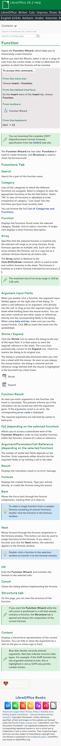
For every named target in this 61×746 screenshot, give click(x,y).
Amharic (27, 18)
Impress (42, 12)
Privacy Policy (32, 711)
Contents (7, 26)
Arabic (39, 18)
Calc (32, 12)
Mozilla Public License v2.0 (24, 722)
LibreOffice (9, 12)
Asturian (51, 18)
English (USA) (11, 18)
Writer (22, 12)
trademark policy (38, 736)
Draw (53, 12)
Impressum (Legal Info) (13, 711)
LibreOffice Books (30, 697)
